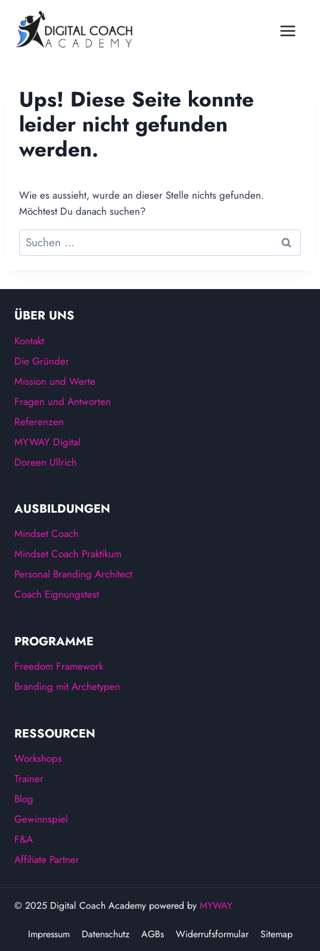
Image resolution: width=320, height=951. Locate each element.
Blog (23, 799)
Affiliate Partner (46, 859)
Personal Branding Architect (73, 574)
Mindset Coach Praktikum (68, 554)
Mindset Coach (46, 533)
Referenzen (39, 422)
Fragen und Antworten (62, 401)
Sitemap (276, 934)
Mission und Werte (54, 381)
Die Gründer (41, 361)
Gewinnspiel (41, 819)
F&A (23, 839)
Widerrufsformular (212, 934)
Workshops (38, 758)
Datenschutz (105, 934)
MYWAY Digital (47, 442)
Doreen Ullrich (45, 462)
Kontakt (29, 341)
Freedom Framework (58, 666)
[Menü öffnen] (291, 26)
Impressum (49, 934)
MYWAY (216, 905)
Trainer (29, 778)
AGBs (152, 934)
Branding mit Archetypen (67, 686)
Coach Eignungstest (56, 594)
